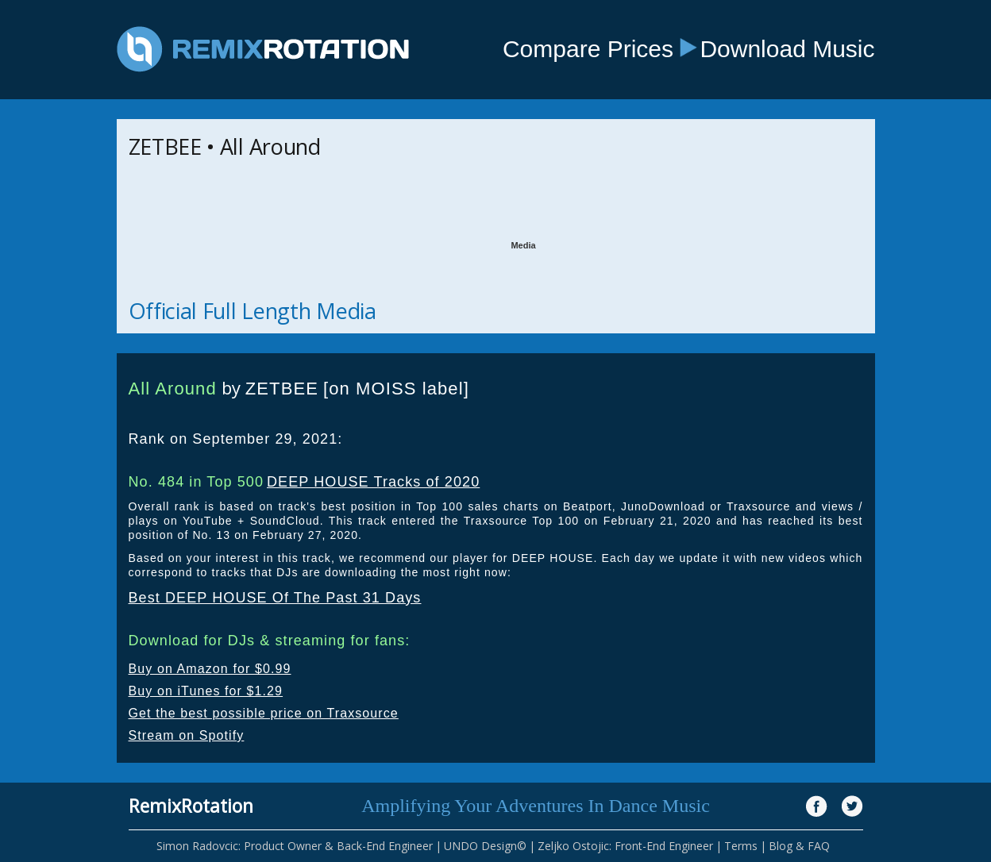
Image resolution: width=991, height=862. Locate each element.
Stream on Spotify (187, 735)
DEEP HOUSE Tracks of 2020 (373, 482)
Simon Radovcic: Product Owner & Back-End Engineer (294, 845)
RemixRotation (191, 805)
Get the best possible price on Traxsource (264, 713)
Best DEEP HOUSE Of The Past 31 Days (275, 598)
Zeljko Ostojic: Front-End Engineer (625, 845)
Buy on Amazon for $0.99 (210, 668)
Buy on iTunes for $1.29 (206, 691)
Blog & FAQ (799, 845)
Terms (741, 845)
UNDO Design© (485, 845)
